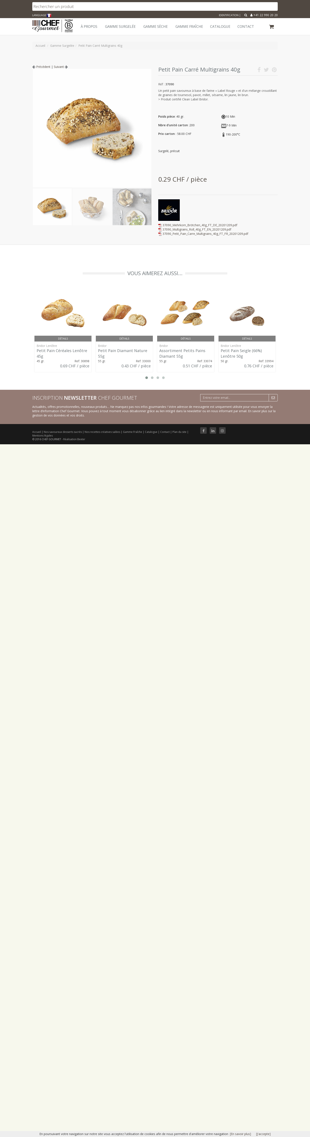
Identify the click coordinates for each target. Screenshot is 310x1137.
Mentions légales (42, 435)
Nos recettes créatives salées (103, 432)
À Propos (89, 26)
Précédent (41, 67)
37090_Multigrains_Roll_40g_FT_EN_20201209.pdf (197, 229)
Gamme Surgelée (120, 26)
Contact (165, 432)
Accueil (36, 432)
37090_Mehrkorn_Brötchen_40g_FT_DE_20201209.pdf (200, 225)
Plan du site (179, 432)
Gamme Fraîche (133, 432)
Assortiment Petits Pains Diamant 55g (182, 353)
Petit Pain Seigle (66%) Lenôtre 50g (241, 353)
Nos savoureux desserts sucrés (63, 432)
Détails (63, 338)
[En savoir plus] (240, 1134)
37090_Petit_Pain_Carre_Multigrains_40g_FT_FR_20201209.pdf (205, 234)
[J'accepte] (263, 1134)
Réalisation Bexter (74, 439)
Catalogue (151, 432)
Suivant (61, 67)
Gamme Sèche (155, 26)
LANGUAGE (41, 15)
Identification (229, 15)
